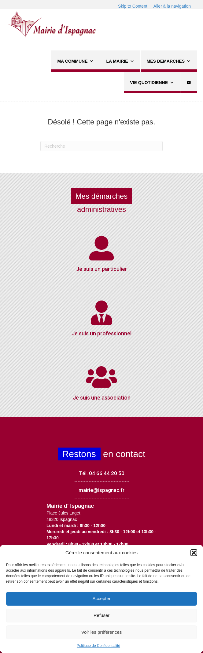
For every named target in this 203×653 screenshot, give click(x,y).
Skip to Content (132, 6)
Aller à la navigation (172, 6)
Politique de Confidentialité (98, 646)
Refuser (102, 615)
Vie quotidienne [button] (152, 82)
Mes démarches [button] (169, 61)
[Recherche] (101, 146)
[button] (194, 553)
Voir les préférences (101, 632)
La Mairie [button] (120, 61)
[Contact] (188, 82)
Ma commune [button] (75, 61)
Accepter (101, 598)
